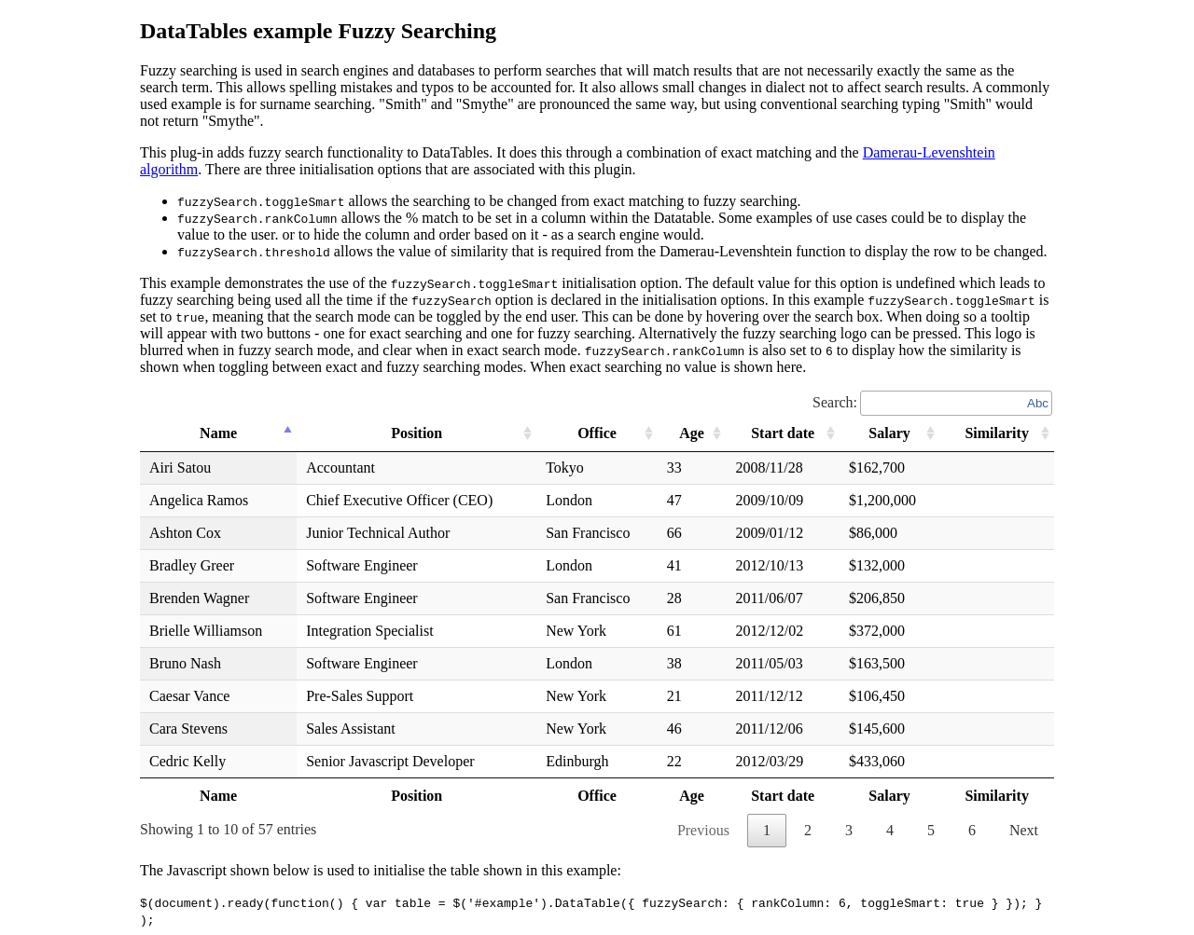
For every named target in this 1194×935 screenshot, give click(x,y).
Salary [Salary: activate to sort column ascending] (888, 433)
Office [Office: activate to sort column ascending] (594, 433)
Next (1023, 830)
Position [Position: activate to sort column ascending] (415, 433)
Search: (933, 402)
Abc (1037, 403)
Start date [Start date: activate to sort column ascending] (780, 433)
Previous (703, 830)
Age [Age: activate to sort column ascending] (688, 433)
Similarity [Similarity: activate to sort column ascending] (996, 433)
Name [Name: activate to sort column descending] (219, 433)
